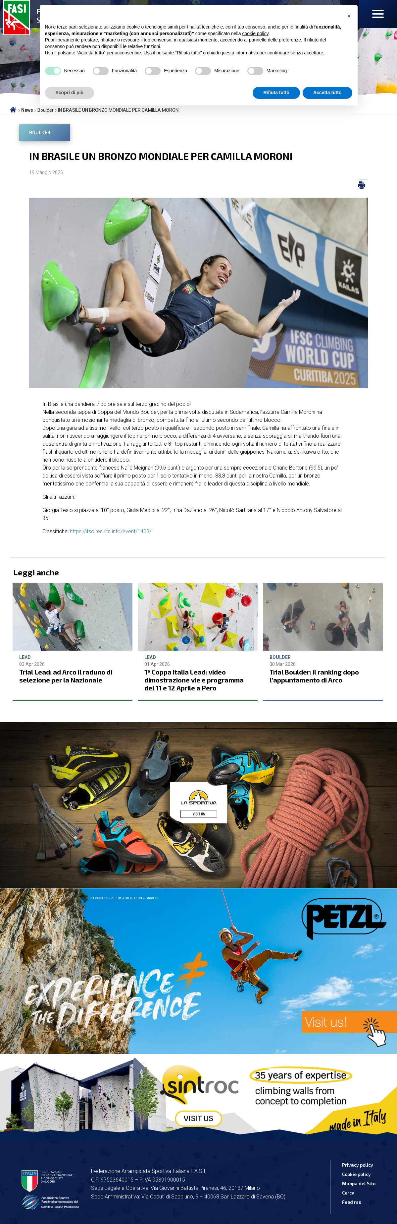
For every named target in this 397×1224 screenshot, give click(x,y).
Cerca (348, 1192)
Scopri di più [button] (70, 92)
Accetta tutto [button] (327, 92)
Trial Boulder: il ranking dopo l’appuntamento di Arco (314, 676)
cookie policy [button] (255, 33)
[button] (349, 16)
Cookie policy (356, 1174)
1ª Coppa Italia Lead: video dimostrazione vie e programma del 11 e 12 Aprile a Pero (194, 680)
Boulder (39, 132)
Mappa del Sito (358, 1183)
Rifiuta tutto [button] (276, 92)
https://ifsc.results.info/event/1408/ (110, 531)
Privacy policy (357, 1165)
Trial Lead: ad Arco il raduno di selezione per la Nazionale (65, 676)
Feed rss (351, 1202)
